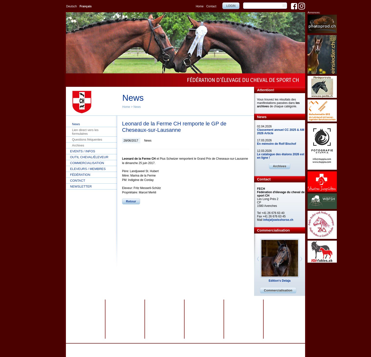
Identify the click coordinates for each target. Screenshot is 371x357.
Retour (131, 201)
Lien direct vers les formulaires (85, 131)
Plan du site (198, 347)
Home (200, 6)
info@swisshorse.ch (248, 350)
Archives (78, 145)
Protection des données (156, 347)
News (137, 107)
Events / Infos (82, 151)
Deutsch (71, 6)
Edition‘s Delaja (279, 280)
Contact (211, 6)
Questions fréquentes (87, 139)
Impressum (180, 347)
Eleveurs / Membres (88, 169)
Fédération (80, 175)
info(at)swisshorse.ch (278, 220)
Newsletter (81, 186)
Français (86, 6)
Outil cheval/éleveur (89, 157)
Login (230, 6)
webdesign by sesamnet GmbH (227, 347)
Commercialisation (87, 163)
